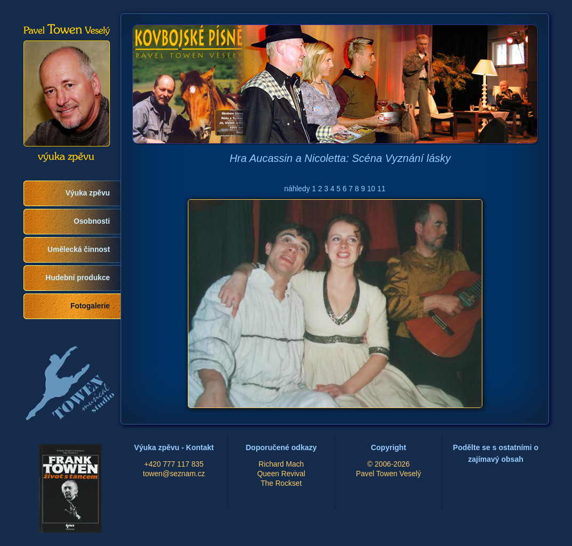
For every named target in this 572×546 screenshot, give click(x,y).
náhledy (297, 189)
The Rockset (280, 483)
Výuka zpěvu (88, 193)
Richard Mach (281, 464)
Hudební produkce (77, 278)
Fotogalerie (90, 306)
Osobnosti (92, 221)
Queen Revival (281, 474)
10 (371, 189)
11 (381, 189)
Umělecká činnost (78, 250)
